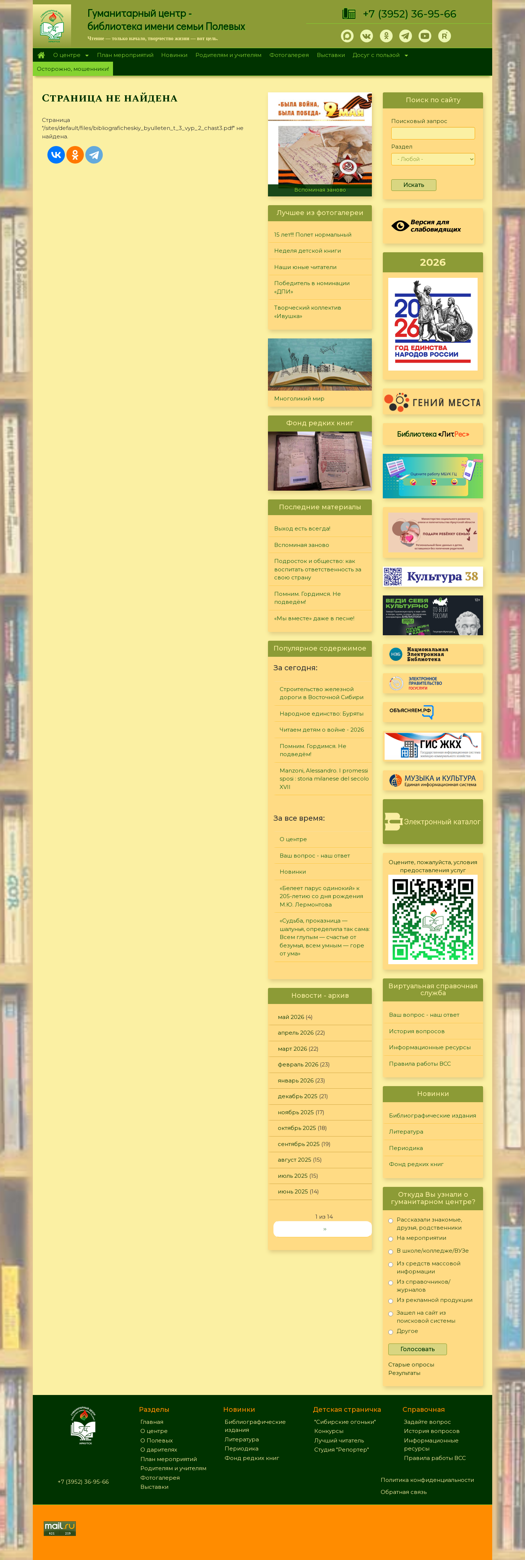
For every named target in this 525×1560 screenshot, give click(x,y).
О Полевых (156, 1440)
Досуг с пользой (378, 55)
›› (324, 1228)
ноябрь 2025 (296, 1112)
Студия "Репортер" (341, 1449)
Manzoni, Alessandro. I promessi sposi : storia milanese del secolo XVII (324, 778)
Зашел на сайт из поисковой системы (421, 1317)
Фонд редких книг (416, 1164)
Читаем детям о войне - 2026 (322, 729)
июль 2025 (293, 1175)
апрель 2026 (296, 1032)
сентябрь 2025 (299, 1144)
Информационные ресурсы (430, 1047)
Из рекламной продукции (430, 1301)
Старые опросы (411, 1364)
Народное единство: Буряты (321, 713)
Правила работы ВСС (420, 1063)
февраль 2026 (298, 1064)
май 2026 (291, 1016)
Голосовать (417, 1349)
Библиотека (433, 433)
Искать (413, 184)
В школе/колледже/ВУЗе (428, 1252)
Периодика (406, 1148)
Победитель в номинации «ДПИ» (312, 287)
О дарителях (158, 1449)
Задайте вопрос (427, 1421)
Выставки (331, 54)
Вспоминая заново (320, 190)
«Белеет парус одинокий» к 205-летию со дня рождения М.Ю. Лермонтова (321, 896)
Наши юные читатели (305, 267)
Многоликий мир (299, 398)
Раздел (401, 146)
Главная (41, 55)
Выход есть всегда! (302, 528)
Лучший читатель (339, 1440)
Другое (403, 1332)
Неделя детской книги (307, 250)
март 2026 (292, 1048)
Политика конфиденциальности (427, 1479)
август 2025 (294, 1159)
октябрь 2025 (297, 1127)
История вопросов (417, 1031)
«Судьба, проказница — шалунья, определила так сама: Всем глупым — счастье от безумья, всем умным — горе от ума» (325, 937)
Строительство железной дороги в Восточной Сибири (321, 693)
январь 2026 (296, 1080)
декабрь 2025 (298, 1096)
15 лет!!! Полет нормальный (312, 234)
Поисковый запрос (419, 121)
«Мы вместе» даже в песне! (314, 618)
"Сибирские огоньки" (345, 1421)
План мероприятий (125, 54)
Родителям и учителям (228, 54)
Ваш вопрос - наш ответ (315, 855)
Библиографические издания (432, 1115)
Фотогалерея (289, 54)
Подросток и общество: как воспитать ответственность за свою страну (317, 569)
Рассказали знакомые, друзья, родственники (425, 1223)
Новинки (174, 54)
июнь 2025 (293, 1191)
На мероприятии (417, 1239)
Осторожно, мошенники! (73, 68)
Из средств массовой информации (424, 1267)
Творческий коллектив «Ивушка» (307, 311)
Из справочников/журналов (419, 1285)
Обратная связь (404, 1491)
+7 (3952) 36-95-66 (409, 14)
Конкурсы (328, 1430)
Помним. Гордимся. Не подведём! (307, 598)
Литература (406, 1131)
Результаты (404, 1372)
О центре (69, 55)
